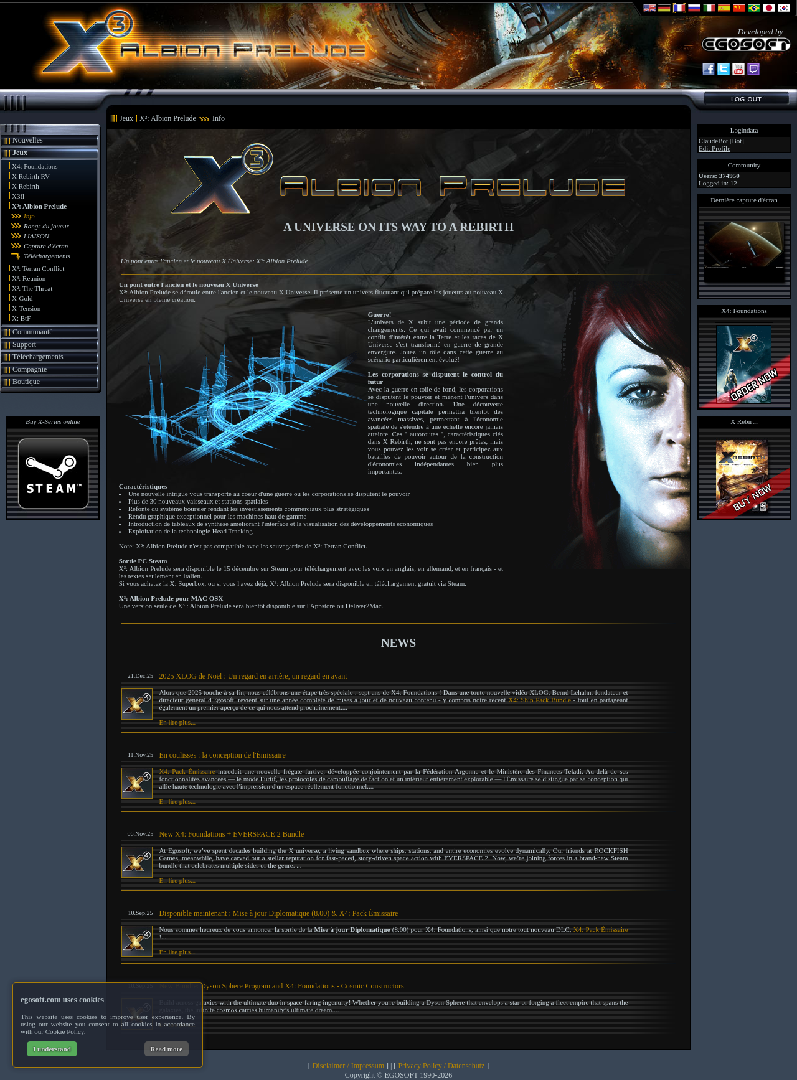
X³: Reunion (28, 278)
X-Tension (26, 308)
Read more (166, 1049)
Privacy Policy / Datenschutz (441, 1065)
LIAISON (36, 236)
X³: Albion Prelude (39, 206)
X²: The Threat (32, 288)
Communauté (32, 331)
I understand (52, 1049)
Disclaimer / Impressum (348, 1065)
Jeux (19, 152)
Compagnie (29, 369)
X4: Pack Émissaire (187, 771)
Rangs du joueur (46, 226)
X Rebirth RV (31, 176)
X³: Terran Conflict (38, 268)
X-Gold (22, 298)
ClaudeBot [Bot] (721, 140)
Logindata (744, 130)
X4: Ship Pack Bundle (539, 699)
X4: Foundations (35, 166)
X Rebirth (25, 186)
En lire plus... (177, 722)
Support (24, 344)
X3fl (18, 196)
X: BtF (21, 318)
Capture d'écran (46, 246)
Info (29, 216)
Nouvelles (27, 140)
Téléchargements (47, 256)
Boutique (26, 381)
